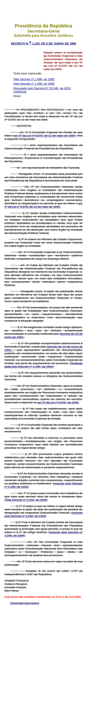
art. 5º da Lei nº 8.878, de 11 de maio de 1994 (45, 135)
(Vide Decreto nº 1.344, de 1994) (25, 500)
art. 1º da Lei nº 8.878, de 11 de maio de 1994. (43, 205)
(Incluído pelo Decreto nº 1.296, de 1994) (43, 514)
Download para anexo (24, 603)
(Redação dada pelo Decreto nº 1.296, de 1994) (43, 365)
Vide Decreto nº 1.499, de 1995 (33, 83)
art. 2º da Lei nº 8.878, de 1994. (58, 402)
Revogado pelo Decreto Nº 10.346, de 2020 (42, 88)
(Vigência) (20, 91)
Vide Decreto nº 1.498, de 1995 (33, 79)
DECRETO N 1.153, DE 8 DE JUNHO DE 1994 (43, 43)
